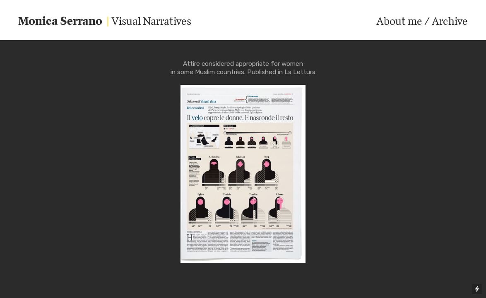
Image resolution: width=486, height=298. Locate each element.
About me (399, 20)
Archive (450, 20)
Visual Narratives (104, 20)
